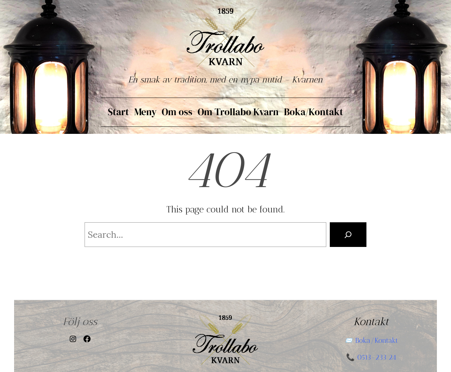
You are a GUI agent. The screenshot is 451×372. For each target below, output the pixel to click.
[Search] (348, 234)
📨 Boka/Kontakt (371, 340)
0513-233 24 (376, 357)
